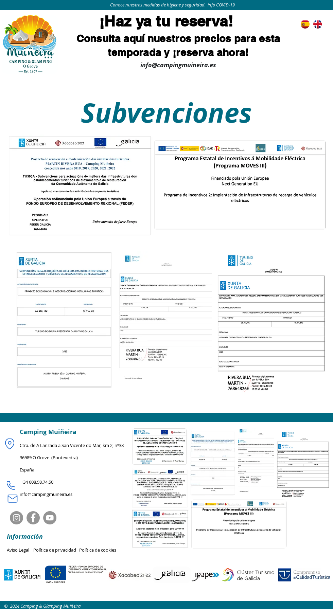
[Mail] (12, 498)
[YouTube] (49, 517)
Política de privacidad (56, 550)
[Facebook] (33, 517)
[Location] (9, 443)
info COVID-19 (221, 5)
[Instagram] (16, 517)
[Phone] (11, 485)
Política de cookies (97, 550)
